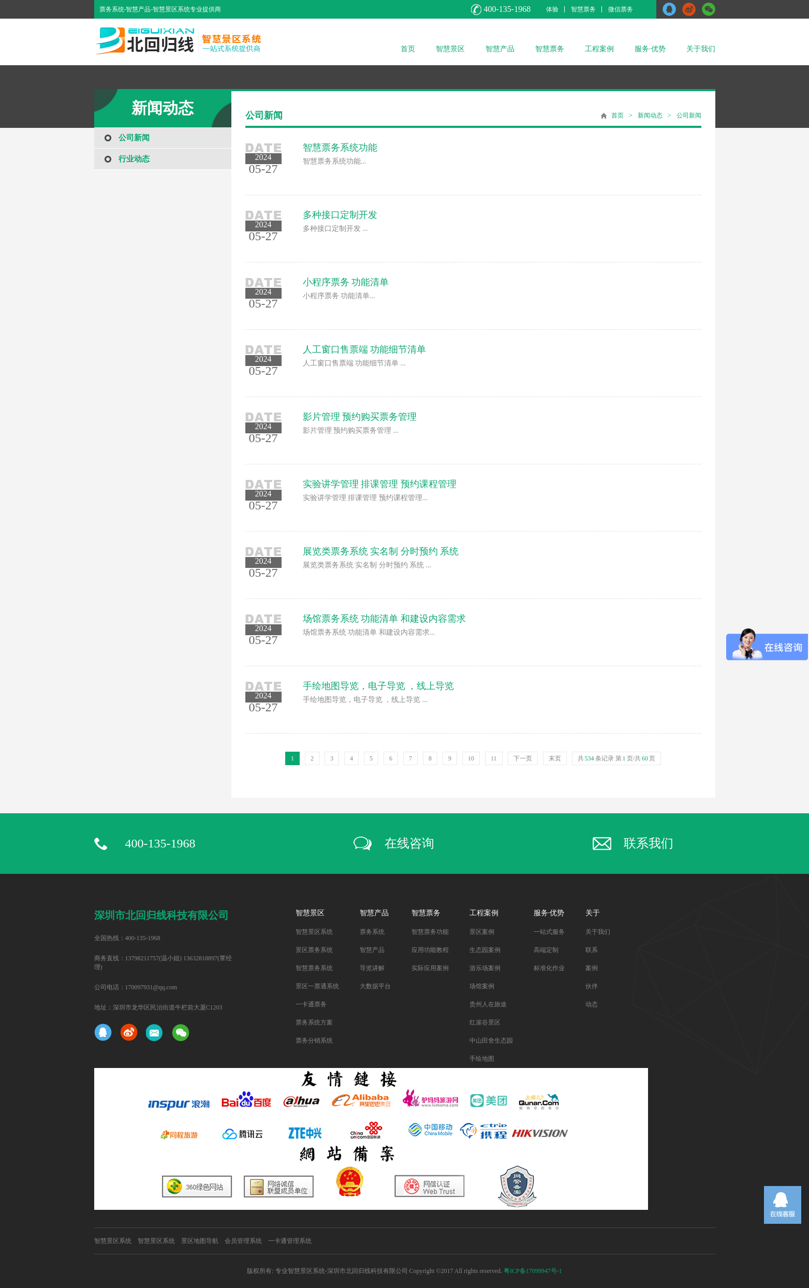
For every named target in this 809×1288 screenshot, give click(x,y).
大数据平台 (375, 986)
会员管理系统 (243, 1241)
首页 (408, 49)
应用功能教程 (430, 950)
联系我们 (648, 843)
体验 (552, 9)
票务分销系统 (314, 1040)
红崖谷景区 (485, 1022)
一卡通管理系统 (290, 1241)
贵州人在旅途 (488, 1004)
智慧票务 (583, 9)
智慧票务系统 (314, 968)
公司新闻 (134, 138)
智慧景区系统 (314, 931)
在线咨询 (409, 843)
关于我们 (700, 49)
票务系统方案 (314, 1022)
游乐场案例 (485, 968)
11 (494, 758)
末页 (555, 758)
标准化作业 (549, 968)
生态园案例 (485, 950)
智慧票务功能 (430, 931)
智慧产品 (500, 49)
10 (471, 758)
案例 (591, 968)
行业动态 (134, 159)
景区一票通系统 (317, 986)
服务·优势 (650, 49)
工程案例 (599, 49)
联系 (591, 950)
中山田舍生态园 (491, 1040)
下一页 (522, 758)
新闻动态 (650, 115)
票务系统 (372, 931)
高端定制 (546, 950)
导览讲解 (372, 968)
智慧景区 (450, 49)
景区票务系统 (314, 950)
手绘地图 (481, 1058)
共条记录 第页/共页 (616, 758)
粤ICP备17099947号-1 (533, 1271)
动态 (591, 1004)
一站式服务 (549, 931)
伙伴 (591, 986)
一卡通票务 (311, 1004)
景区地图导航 (199, 1241)
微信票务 (620, 9)
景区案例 (481, 931)
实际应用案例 (430, 968)
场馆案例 (481, 986)
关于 (592, 913)
